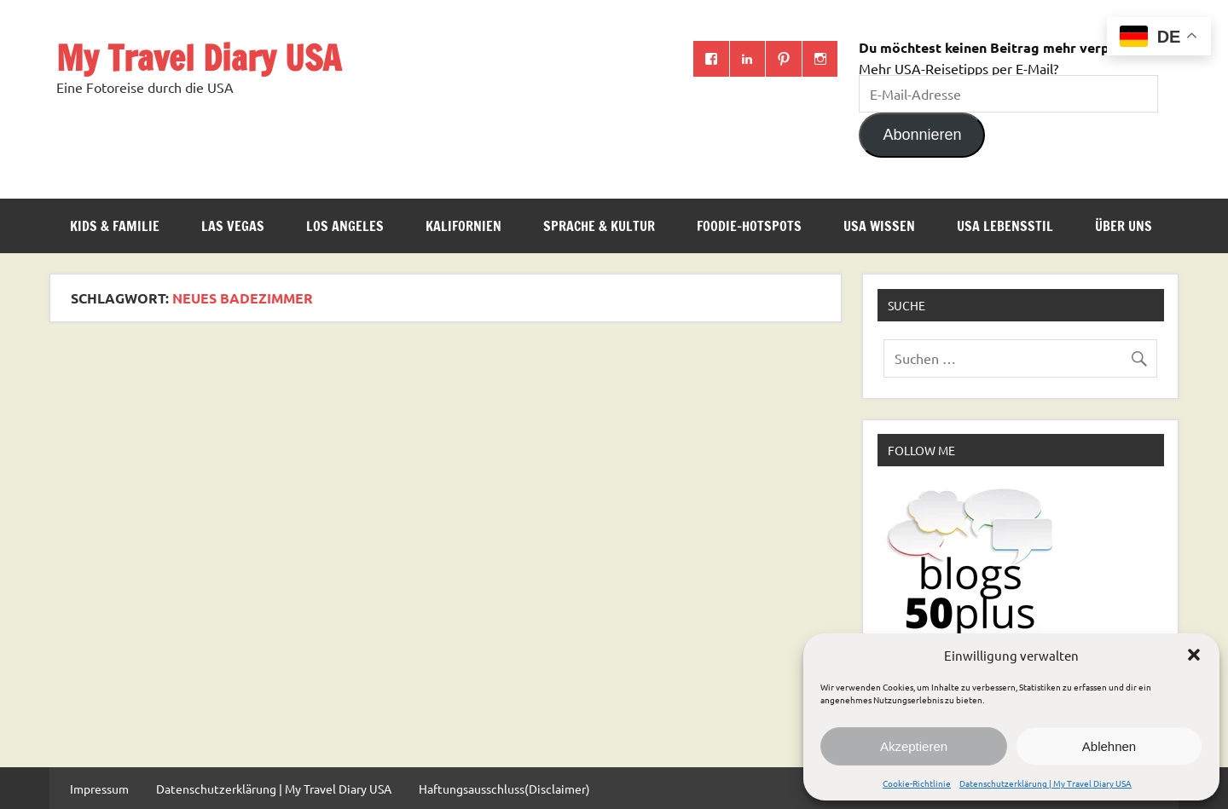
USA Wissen (879, 226)
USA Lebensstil (1005, 226)
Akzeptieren (913, 746)
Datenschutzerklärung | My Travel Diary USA (1045, 783)
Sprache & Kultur (599, 226)
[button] (1193, 654)
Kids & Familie (114, 226)
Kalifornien (463, 226)
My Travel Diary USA (198, 57)
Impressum (99, 789)
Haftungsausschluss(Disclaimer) (504, 789)
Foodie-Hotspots (749, 226)
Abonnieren (922, 134)
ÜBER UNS (1123, 226)
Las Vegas (232, 226)
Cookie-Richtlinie (917, 783)
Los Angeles (345, 226)
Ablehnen (1109, 746)
